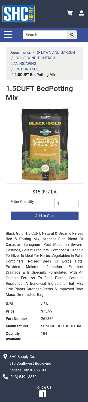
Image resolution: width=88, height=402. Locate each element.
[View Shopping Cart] (70, 14)
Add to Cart (44, 216)
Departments (20, 52)
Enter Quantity (22, 201)
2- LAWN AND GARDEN (56, 52)
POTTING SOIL (28, 69)
